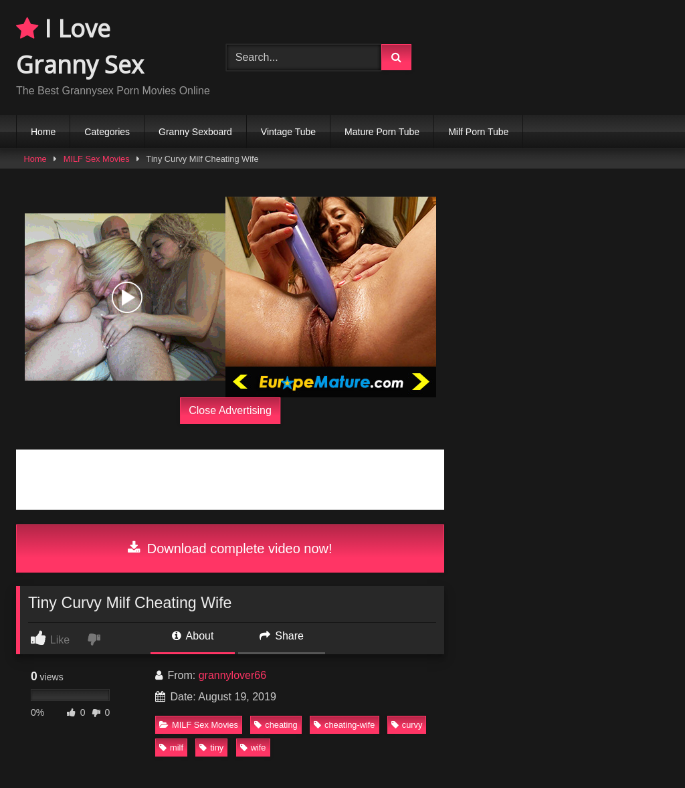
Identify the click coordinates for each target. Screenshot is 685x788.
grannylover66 (232, 675)
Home (43, 131)
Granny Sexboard (195, 131)
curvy (407, 725)
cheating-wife (344, 725)
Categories (107, 131)
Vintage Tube (288, 131)
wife (253, 748)
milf (171, 748)
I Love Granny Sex (80, 46)
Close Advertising (230, 410)
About (192, 636)
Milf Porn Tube (478, 131)
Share (282, 636)
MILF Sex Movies (97, 159)
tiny (211, 748)
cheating (275, 725)
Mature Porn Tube (382, 131)
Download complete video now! (230, 548)
